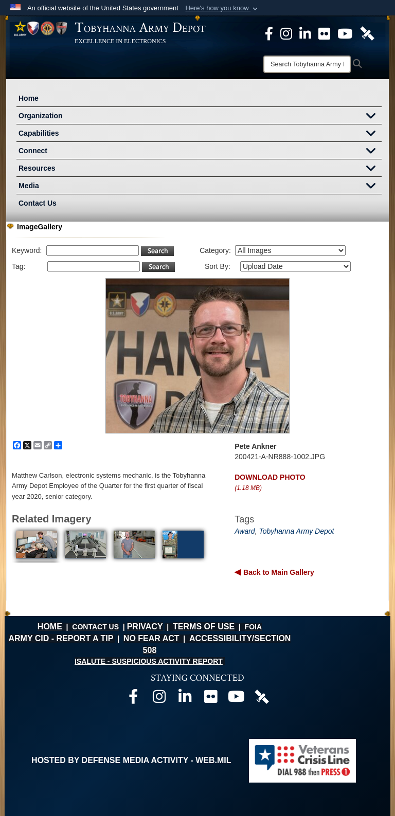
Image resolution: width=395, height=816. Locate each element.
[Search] (307, 64)
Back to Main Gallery (277, 572)
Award (245, 531)
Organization (200, 116)
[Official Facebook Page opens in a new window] (269, 33)
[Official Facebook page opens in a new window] (133, 699)
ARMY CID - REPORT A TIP (60, 638)
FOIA (253, 627)
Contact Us (38, 203)
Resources (200, 169)
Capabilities (200, 134)
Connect (200, 151)
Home (29, 98)
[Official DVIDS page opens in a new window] (367, 33)
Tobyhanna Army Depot (296, 531)
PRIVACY (145, 626)
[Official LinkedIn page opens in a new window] (305, 33)
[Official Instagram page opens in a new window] (286, 33)
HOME (50, 626)
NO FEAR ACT (151, 638)
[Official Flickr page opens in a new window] (324, 33)
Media (200, 186)
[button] (222, 8)
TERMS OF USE (204, 626)
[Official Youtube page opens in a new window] (236, 699)
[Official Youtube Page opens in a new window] (344, 33)
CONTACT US (95, 627)
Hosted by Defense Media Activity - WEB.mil (131, 760)
